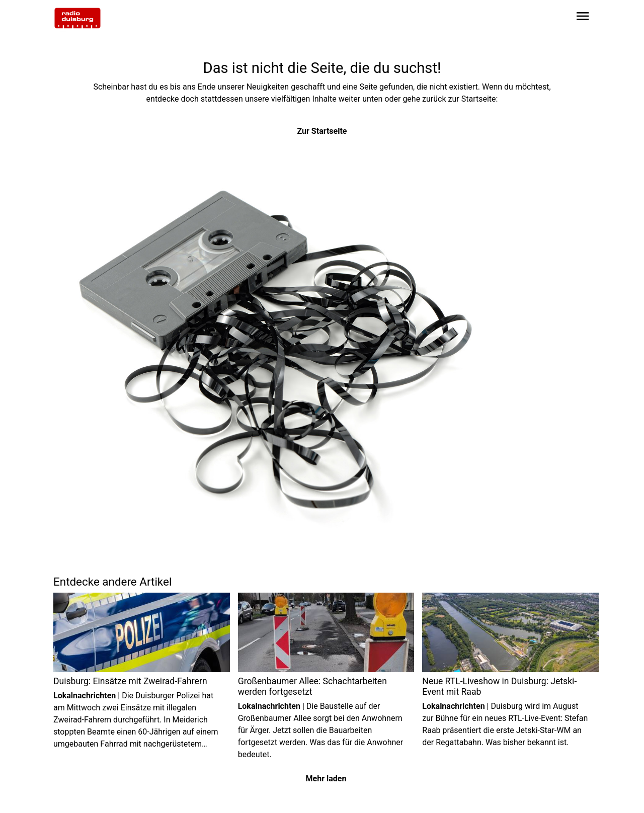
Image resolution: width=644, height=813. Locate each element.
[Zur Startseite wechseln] (77, 18)
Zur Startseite (322, 131)
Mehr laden (326, 778)
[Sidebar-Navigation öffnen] (583, 18)
